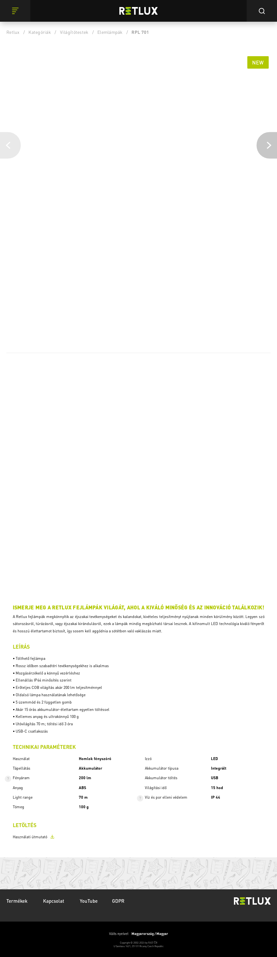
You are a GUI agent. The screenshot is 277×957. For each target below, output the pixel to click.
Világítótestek (74, 32)
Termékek (17, 901)
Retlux (13, 32)
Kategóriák (39, 32)
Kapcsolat (54, 901)
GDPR (118, 901)
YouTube (89, 901)
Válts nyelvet (138, 933)
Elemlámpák (110, 32)
